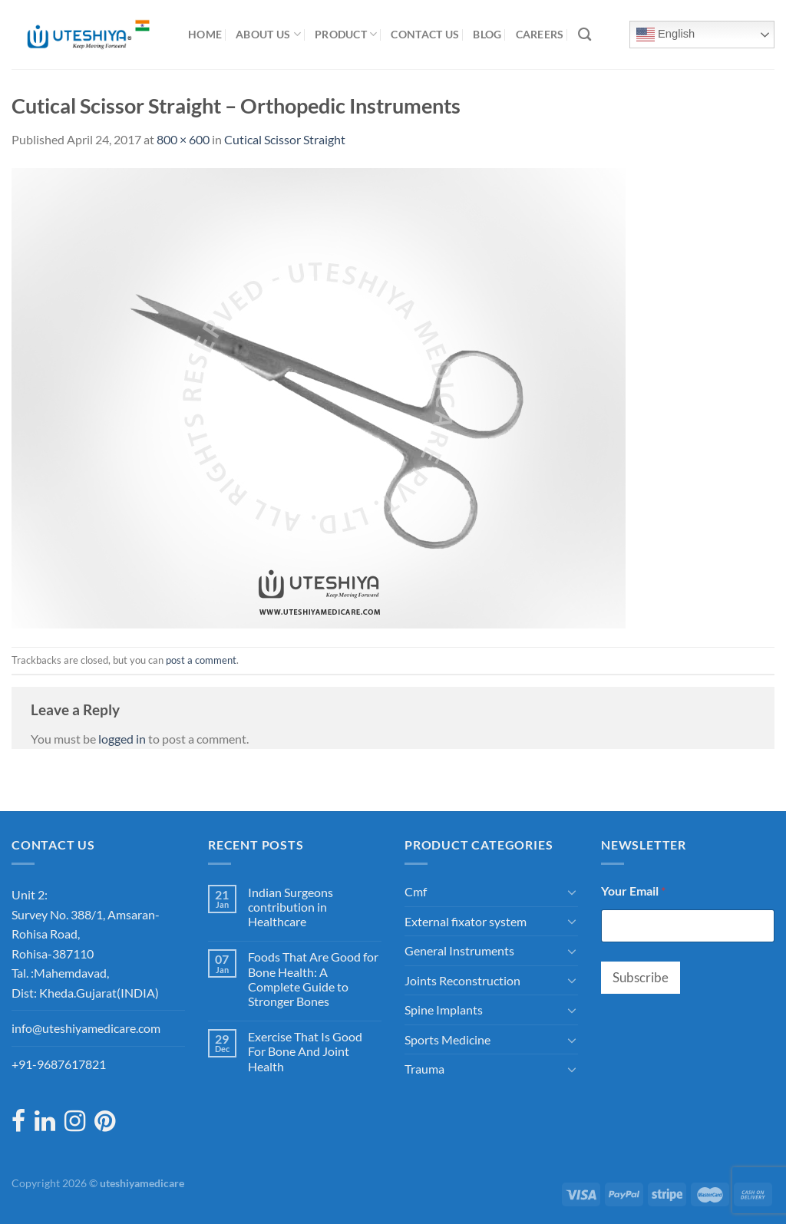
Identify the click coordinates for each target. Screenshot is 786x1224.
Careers (540, 34)
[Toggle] (572, 892)
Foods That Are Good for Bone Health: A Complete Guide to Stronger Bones (313, 978)
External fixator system (466, 921)
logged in (122, 738)
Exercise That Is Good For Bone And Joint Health (305, 1051)
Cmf (416, 891)
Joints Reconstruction (462, 980)
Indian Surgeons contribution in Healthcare (290, 907)
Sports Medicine (447, 1039)
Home (205, 34)
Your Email (633, 890)
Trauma (424, 1068)
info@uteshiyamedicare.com (86, 1028)
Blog (487, 34)
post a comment (201, 660)
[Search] (584, 35)
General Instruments (459, 950)
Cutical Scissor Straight (284, 139)
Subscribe (641, 977)
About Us (268, 34)
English (665, 34)
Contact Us (425, 34)
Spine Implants (444, 1009)
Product (346, 34)
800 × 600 (183, 139)
